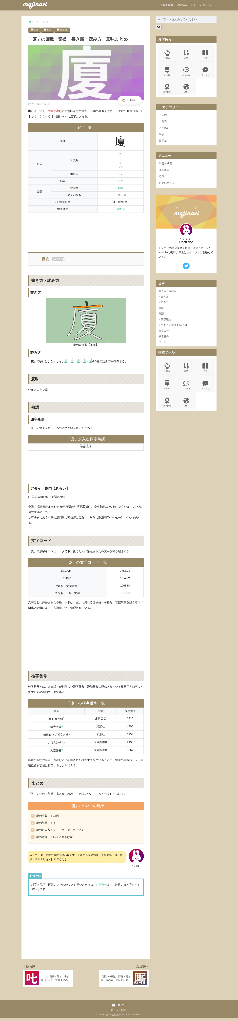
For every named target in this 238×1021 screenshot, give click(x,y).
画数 (186, 54)
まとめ (162, 345)
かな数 (167, 72)
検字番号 (164, 339)
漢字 (161, 136)
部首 (205, 54)
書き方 (164, 299)
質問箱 (163, 142)
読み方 (164, 305)
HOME (119, 1008)
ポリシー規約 (118, 1013)
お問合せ (101, 886)
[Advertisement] (86, 230)
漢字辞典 (182, 5)
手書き (167, 54)
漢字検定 (167, 89)
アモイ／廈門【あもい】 (174, 327)
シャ (120, 167)
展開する (58, 259)
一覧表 (163, 122)
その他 (163, 116)
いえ (120, 174)
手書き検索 (166, 5)
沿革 (193, 5)
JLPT (186, 89)
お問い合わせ (207, 5)
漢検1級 (65, 30)
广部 (49, 30)
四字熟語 (164, 129)
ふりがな (186, 72)
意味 (161, 310)
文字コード (165, 333)
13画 (36, 30)
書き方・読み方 (167, 293)
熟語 (161, 316)
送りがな (205, 72)
